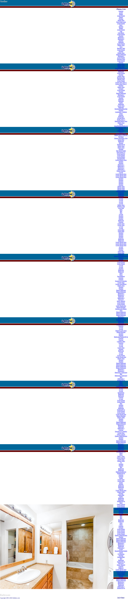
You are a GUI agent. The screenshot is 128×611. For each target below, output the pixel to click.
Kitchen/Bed (121, 557)
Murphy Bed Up (121, 191)
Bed (121, 211)
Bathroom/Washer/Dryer (121, 256)
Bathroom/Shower (121, 472)
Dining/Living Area (121, 330)
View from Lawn (121, 22)
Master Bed (121, 20)
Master (121, 28)
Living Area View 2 (121, 82)
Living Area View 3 (121, 84)
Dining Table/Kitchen (121, 436)
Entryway (121, 299)
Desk (121, 209)
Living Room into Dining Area (121, 357)
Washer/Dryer (121, 144)
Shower (121, 143)
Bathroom (121, 71)
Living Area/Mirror (121, 284)
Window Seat (121, 206)
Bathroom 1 (121, 166)
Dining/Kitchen (121, 332)
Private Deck (121, 118)
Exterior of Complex (121, 281)
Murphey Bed (121, 48)
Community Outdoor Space (121, 112)
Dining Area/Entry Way (121, 138)
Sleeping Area (121, 59)
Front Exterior (121, 154)
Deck (121, 273)
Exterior (121, 11)
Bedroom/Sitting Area (121, 121)
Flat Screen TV (121, 152)
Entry (120, 25)
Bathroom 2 (121, 169)
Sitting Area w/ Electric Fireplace (121, 135)
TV (121, 462)
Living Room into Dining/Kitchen (121, 306)
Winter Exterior (121, 171)
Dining (121, 14)
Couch (121, 552)
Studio (121, 102)
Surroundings (121, 276)
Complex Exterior (121, 386)
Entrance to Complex (121, 431)
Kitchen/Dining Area (121, 68)
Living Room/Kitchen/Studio (121, 550)
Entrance (121, 257)
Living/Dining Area (121, 160)
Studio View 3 (121, 119)
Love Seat (121, 208)
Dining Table (121, 417)
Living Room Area (121, 174)
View (121, 47)
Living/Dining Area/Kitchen (121, 157)
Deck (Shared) (121, 301)
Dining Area (121, 45)
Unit (121, 31)
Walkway (121, 568)
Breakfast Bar (121, 78)
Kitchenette (121, 392)
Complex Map (121, 341)
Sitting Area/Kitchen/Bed (121, 132)
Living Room (121, 15)
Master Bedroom (121, 54)
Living (121, 12)
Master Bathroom (121, 366)
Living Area (121, 105)
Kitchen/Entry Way (121, 127)
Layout (121, 172)
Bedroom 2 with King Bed (121, 373)
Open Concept (121, 434)
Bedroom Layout (121, 320)
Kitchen (121, 19)
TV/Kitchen (121, 554)
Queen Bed (121, 140)
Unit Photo (121, 33)
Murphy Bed (121, 65)
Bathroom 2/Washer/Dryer (121, 323)
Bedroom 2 (121, 39)
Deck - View (120, 456)
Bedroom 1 (121, 37)
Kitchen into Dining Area (121, 309)
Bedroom (121, 42)
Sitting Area (121, 67)
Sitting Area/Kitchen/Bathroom (121, 125)
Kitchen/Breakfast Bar (121, 109)
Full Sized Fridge (121, 150)
